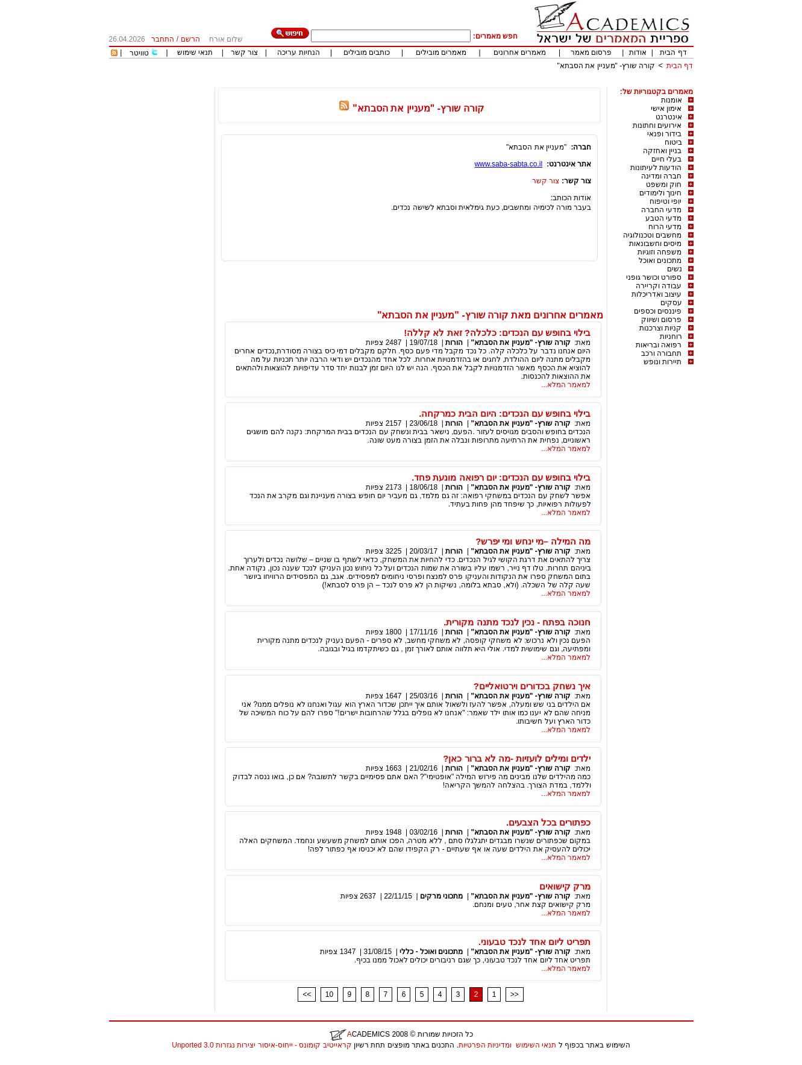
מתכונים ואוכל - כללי (431, 951)
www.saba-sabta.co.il (508, 164)
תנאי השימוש (536, 1045)
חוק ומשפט (663, 184)
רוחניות (671, 336)
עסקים (671, 303)
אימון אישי (666, 108)
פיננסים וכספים (657, 311)
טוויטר (139, 53)
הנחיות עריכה (298, 52)
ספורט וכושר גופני (654, 277)
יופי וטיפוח (665, 201)
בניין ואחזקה (662, 151)
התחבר (162, 39)
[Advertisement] (474, 82)
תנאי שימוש (195, 52)
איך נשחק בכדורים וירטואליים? (532, 686)
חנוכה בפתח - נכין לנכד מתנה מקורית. (517, 622)
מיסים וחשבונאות (655, 243)
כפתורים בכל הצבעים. (548, 822)
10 (329, 994)
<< (306, 994)
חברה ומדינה (661, 176)
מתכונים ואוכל (660, 260)
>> (514, 994)
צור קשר (244, 52)
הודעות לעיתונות (655, 167)
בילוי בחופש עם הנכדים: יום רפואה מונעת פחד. (501, 477)
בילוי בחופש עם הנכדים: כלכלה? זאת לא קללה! (497, 332)
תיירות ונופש (662, 362)
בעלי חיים (666, 159)
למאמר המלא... (566, 385)
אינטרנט (669, 117)
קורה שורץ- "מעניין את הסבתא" (606, 66)
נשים (674, 269)
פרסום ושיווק (661, 319)
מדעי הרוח (664, 227)
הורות (454, 342)
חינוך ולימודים (660, 193)
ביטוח (673, 142)
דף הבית (673, 52)
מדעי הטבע (663, 218)
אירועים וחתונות (657, 125)
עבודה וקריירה (658, 286)
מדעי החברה (661, 210)
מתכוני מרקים (441, 896)
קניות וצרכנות (660, 328)
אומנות (671, 100)
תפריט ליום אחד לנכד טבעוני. (534, 942)
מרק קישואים (565, 886)
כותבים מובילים (366, 52)
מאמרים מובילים (441, 52)
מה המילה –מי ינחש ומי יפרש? (533, 541)
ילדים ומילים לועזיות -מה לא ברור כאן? (517, 758)
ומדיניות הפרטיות (485, 1045)
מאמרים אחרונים (519, 52)
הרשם (190, 39)
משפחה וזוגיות (659, 252)
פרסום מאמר (591, 52)
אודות (638, 52)
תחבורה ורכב (661, 353)
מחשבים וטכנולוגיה (652, 235)
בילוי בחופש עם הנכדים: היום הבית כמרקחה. (505, 413)
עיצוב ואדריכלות (656, 294)
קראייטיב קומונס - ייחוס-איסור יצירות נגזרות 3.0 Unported (261, 1045)
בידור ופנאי (664, 134)
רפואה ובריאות (658, 345)
